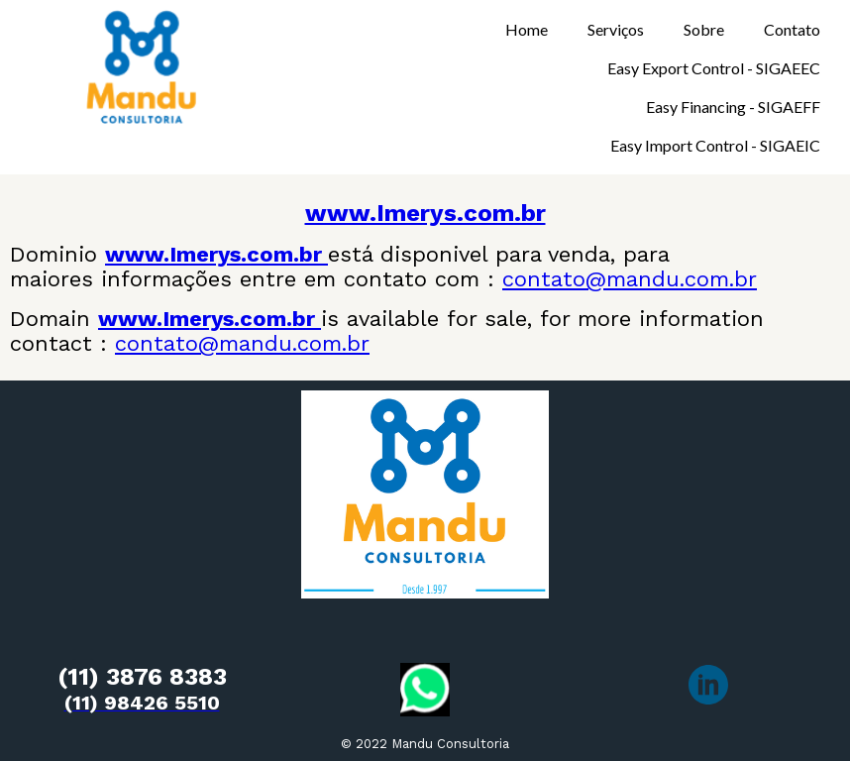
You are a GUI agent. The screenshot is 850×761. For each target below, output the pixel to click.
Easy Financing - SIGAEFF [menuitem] (733, 106)
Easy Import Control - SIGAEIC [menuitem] (715, 145)
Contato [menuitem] (792, 29)
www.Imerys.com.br (425, 213)
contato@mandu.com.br (629, 279)
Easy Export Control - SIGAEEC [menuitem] (713, 67)
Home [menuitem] (526, 29)
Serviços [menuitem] (615, 29)
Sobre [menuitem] (704, 29)
